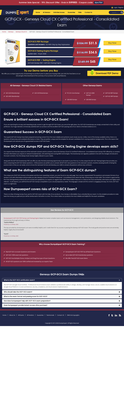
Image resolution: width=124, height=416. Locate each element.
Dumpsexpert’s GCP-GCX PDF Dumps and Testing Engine (21, 218)
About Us (12, 315)
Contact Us (88, 12)
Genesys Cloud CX (21, 32)
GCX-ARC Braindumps (12, 96)
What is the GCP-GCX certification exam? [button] (19, 280)
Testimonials (50, 315)
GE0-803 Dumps (72, 99)
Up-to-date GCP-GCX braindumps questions (79, 255)
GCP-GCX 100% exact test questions (17, 255)
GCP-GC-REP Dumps (111, 93)
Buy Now (112, 43)
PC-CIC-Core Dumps (73, 93)
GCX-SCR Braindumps (41, 93)
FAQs (80, 12)
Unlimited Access (59, 12)
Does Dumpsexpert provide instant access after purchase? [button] (25, 305)
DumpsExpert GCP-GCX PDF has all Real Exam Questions (83, 252)
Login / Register (118, 7)
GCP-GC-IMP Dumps (111, 96)
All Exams (21, 315)
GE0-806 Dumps (91, 99)
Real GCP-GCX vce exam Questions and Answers (21, 252)
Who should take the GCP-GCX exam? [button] (18, 292)
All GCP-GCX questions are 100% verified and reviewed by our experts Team (29, 261)
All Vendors (46, 12)
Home (38, 12)
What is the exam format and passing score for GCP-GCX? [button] (25, 296)
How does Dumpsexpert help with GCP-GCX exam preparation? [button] (27, 301)
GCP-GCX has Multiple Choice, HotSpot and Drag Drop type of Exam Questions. (30, 258)
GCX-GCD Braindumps (13, 93)
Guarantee (71, 12)
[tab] (62, 280)
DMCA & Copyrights (73, 315)
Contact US (60, 315)
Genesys (10, 32)
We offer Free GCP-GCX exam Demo (76, 258)
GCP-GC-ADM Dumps (90, 94)
